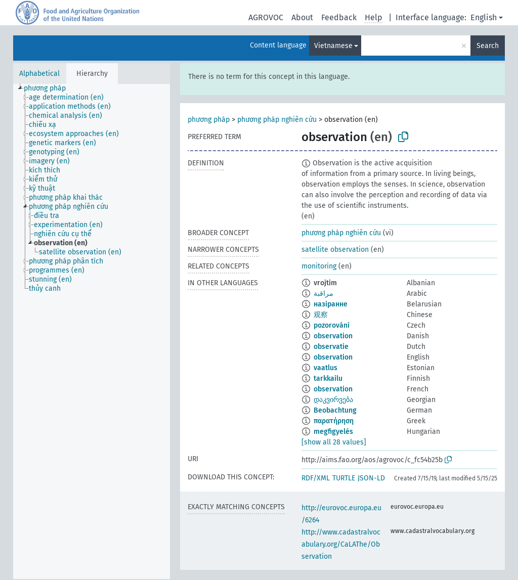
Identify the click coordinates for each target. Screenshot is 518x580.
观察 (321, 314)
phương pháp (209, 119)
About (302, 17)
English (483, 17)
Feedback (339, 17)
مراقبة (323, 293)
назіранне (331, 304)
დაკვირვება (333, 399)
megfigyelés (333, 431)
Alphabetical (39, 73)
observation (333, 336)
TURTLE (343, 478)
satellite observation (335, 249)
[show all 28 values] (333, 442)
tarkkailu (328, 378)
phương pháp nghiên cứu (277, 119)
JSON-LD (371, 478)
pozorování (332, 325)
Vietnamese (333, 45)
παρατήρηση (334, 421)
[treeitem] (49, 88)
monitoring (318, 266)
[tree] (91, 331)
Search (488, 45)
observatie (331, 346)
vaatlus (325, 368)
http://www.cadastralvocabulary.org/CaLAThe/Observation (340, 544)
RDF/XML (315, 478)
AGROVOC (265, 17)
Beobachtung (335, 410)
